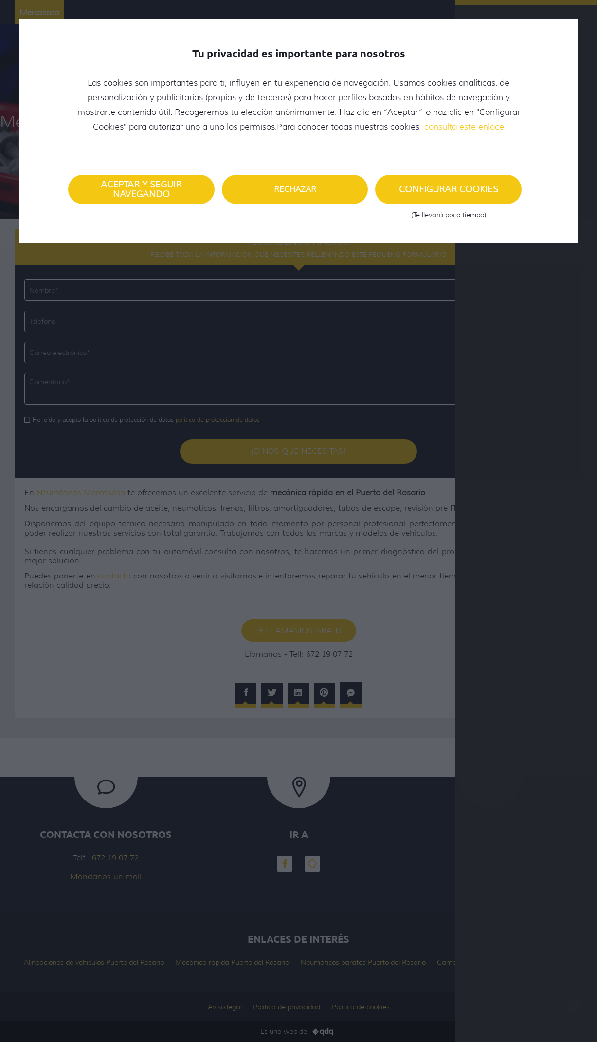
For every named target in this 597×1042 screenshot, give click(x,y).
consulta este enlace (464, 126)
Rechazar (295, 189)
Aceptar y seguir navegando (141, 189)
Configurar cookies (448, 194)
